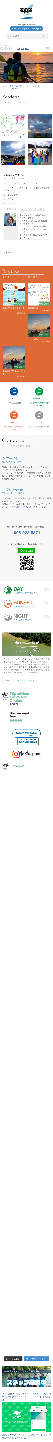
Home (4, 86)
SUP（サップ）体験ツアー (34, 659)
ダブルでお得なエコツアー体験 (22, 672)
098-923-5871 (22, 48)
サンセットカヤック (32, 86)
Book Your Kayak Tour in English (26, 28)
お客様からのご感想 (15, 86)
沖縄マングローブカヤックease (20, 680)
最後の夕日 (33, 308)
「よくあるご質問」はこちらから (19, 507)
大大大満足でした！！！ (39, 339)
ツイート (7, 252)
